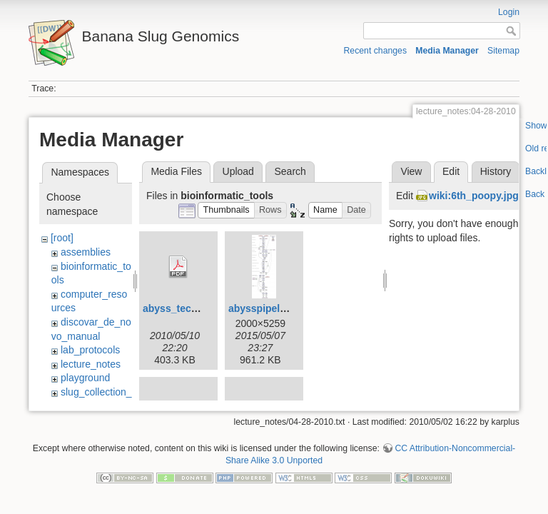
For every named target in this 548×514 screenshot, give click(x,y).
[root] (62, 237)
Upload (238, 171)
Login (508, 12)
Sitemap (503, 51)
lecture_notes (91, 364)
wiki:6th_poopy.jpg (474, 195)
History (496, 171)
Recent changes (375, 51)
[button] (226, 210)
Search (289, 171)
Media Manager (447, 51)
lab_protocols (90, 350)
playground (85, 377)
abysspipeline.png (271, 308)
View (411, 171)
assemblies (86, 252)
